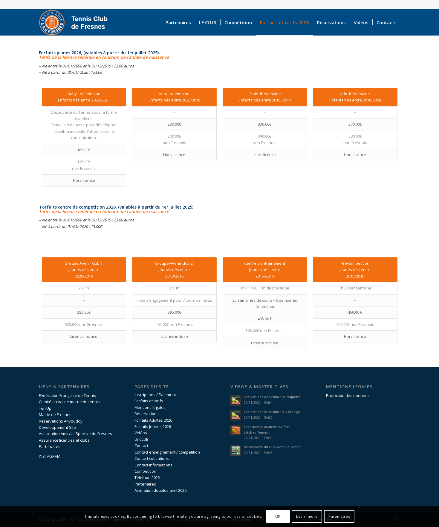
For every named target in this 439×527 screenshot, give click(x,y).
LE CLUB (141, 439)
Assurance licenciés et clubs (64, 440)
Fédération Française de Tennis (67, 395)
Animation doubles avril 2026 (160, 490)
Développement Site (57, 427)
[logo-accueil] (76, 22)
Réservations (146, 413)
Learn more (307, 516)
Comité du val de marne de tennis (69, 401)
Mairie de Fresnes (55, 414)
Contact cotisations (151, 458)
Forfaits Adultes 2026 (153, 420)
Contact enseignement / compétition (167, 452)
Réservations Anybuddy (60, 421)
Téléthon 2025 (147, 477)
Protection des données (348, 395)
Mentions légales (150, 407)
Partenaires (49, 446)
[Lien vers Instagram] (40, 4)
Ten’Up (45, 408)
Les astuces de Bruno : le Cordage (272, 411)
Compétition (145, 471)
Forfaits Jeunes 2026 (152, 426)
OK (278, 516)
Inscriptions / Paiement (155, 394)
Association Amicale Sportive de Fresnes (75, 433)
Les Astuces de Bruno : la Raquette (272, 397)
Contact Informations (153, 465)
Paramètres (339, 516)
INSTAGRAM (49, 456)
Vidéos (140, 432)
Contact (141, 445)
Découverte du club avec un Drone (272, 447)
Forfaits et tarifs (148, 400)
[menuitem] (178, 22)
